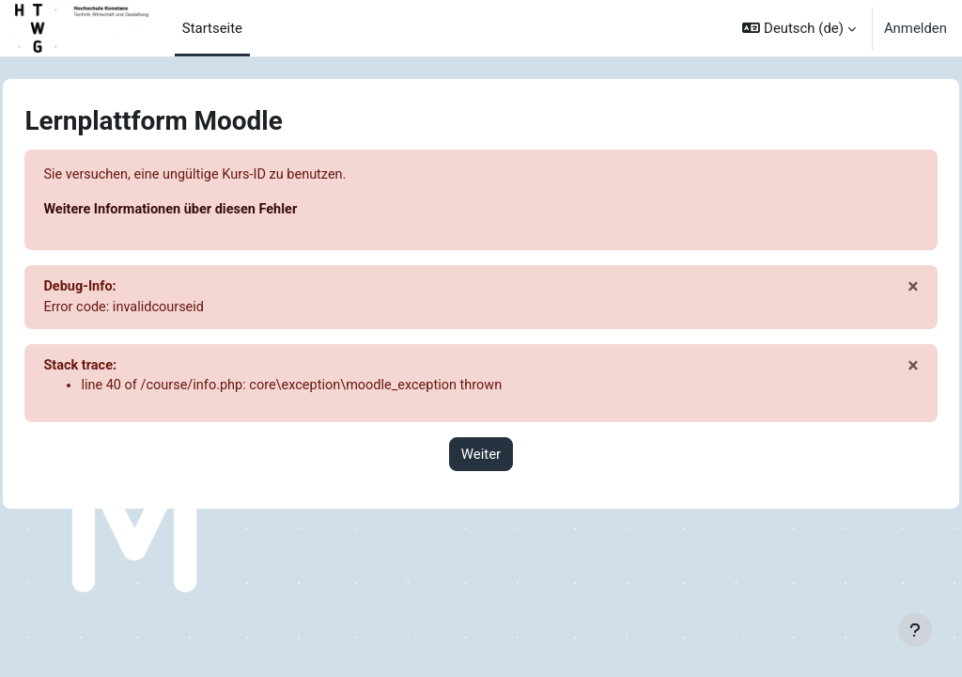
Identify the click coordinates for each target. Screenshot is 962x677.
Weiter (481, 457)
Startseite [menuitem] (212, 28)
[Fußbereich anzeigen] (915, 630)
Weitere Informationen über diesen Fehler (216, 210)
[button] (798, 28)
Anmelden (915, 28)
